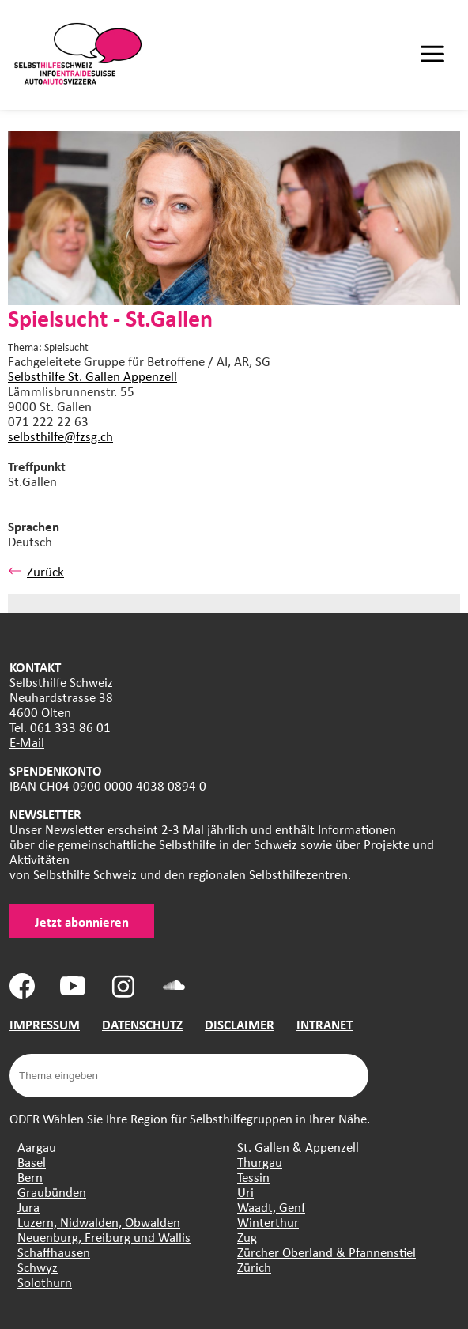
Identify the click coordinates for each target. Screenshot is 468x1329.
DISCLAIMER (239, 1024)
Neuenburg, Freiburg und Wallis (104, 1237)
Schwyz (37, 1267)
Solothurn (44, 1282)
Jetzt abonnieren (82, 921)
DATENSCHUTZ (142, 1024)
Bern (30, 1177)
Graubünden (51, 1192)
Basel (31, 1162)
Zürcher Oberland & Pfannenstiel (326, 1252)
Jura (28, 1207)
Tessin (253, 1177)
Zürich (254, 1267)
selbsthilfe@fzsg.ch (60, 436)
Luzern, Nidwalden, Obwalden (98, 1222)
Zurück (36, 571)
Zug (247, 1237)
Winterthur (268, 1222)
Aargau (36, 1147)
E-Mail (26, 742)
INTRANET (324, 1024)
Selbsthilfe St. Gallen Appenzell (92, 376)
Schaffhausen (53, 1252)
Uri (245, 1192)
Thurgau (259, 1162)
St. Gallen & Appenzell (298, 1147)
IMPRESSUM (44, 1024)
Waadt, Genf (271, 1207)
